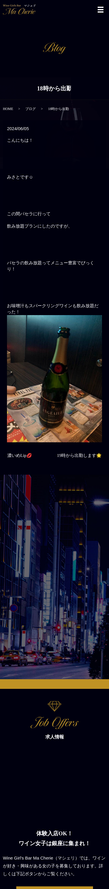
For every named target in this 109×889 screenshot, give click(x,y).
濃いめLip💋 (19, 455)
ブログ (30, 109)
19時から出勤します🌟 (79, 455)
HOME (8, 109)
